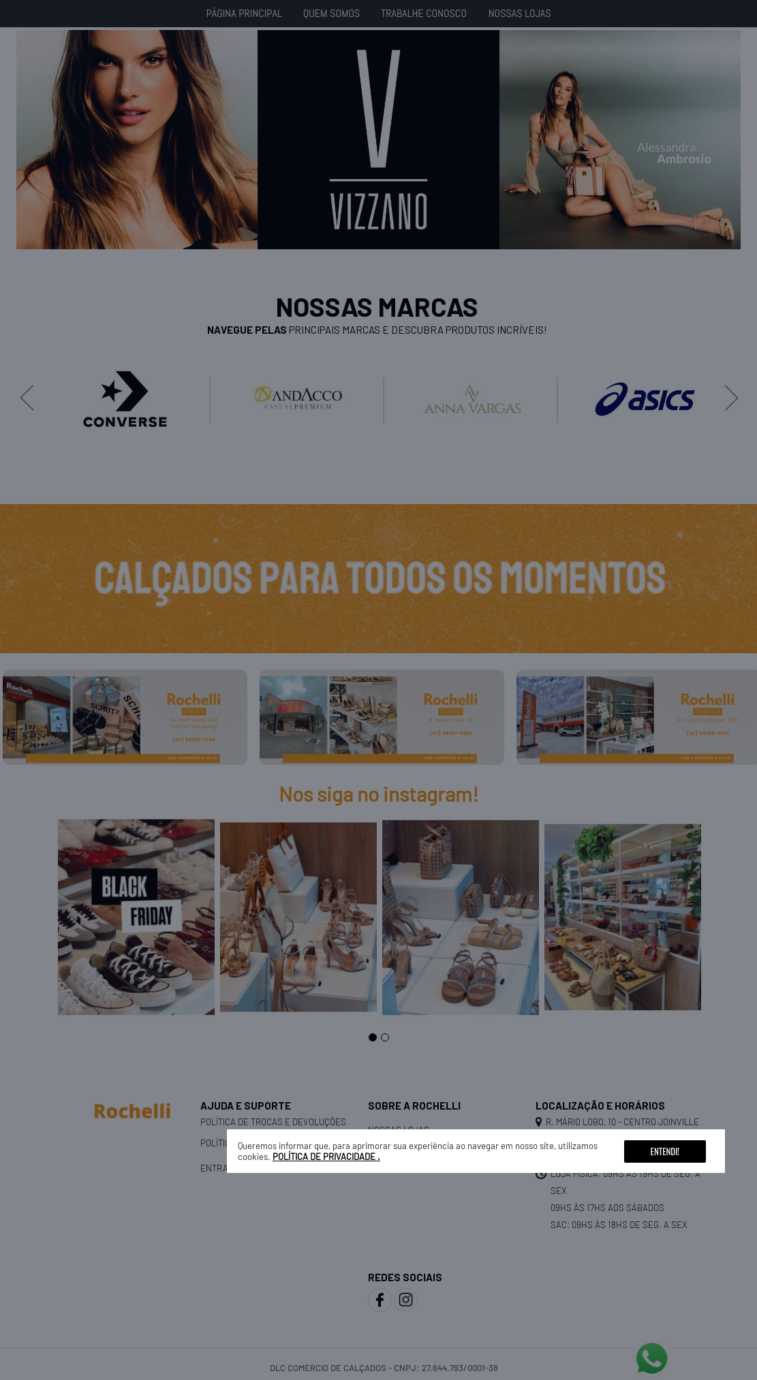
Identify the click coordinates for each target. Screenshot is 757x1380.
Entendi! (665, 1151)
